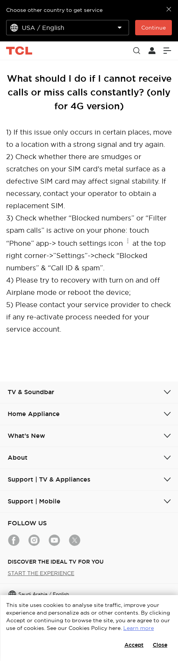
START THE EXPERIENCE (41, 573)
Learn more (138, 628)
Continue (153, 27)
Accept (134, 644)
